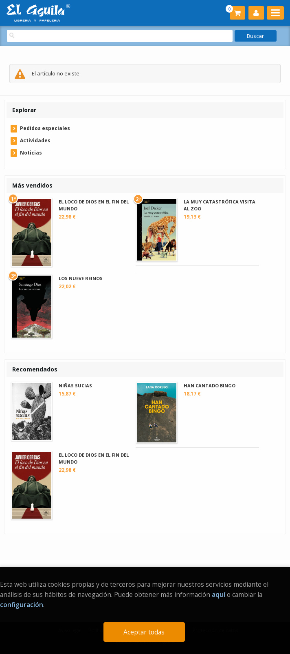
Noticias (31, 152)
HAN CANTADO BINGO (209, 385)
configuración (21, 604)
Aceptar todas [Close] (144, 631)
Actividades (35, 140)
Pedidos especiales (45, 128)
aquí (218, 594)
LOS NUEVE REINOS (81, 278)
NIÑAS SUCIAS (75, 385)
